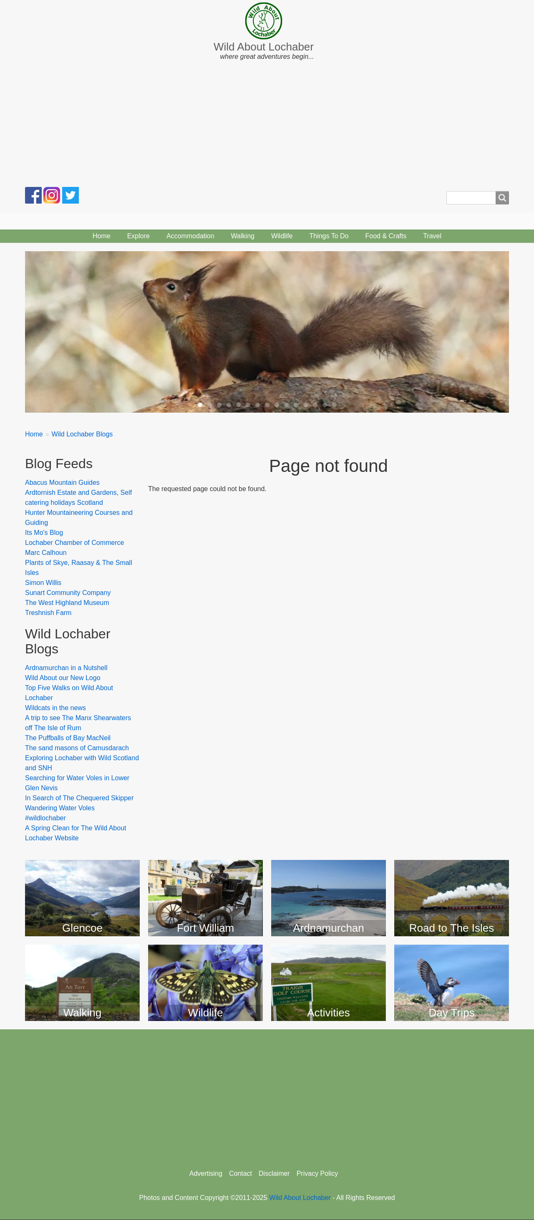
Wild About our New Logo (63, 677)
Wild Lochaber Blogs (82, 434)
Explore (138, 235)
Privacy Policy (317, 1173)
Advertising (205, 1173)
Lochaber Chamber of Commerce (74, 542)
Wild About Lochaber (264, 46)
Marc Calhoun (46, 552)
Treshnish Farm (48, 612)
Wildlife (282, 235)
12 (305, 405)
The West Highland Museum (67, 602)
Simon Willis (43, 582)
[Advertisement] (267, 124)
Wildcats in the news (55, 707)
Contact (240, 1173)
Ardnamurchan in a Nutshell (66, 667)
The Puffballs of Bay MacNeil (68, 737)
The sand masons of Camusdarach (77, 747)
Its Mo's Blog (44, 532)
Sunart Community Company (68, 592)
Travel (432, 235)
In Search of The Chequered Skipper (79, 798)
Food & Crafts (385, 235)
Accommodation (190, 235)
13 (315, 405)
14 (324, 405)
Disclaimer (274, 1173)
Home (102, 235)
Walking (242, 235)
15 (334, 405)
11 (296, 405)
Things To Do (328, 235)
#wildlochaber (45, 818)
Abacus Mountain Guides (62, 482)
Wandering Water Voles (60, 808)
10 (286, 405)
